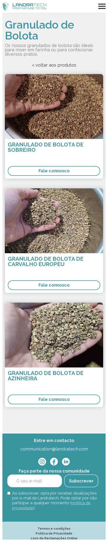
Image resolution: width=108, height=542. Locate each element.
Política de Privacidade (54, 533)
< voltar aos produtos (54, 65)
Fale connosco (54, 170)
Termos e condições (54, 528)
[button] (102, 6)
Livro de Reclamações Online (54, 538)
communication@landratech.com (54, 448)
